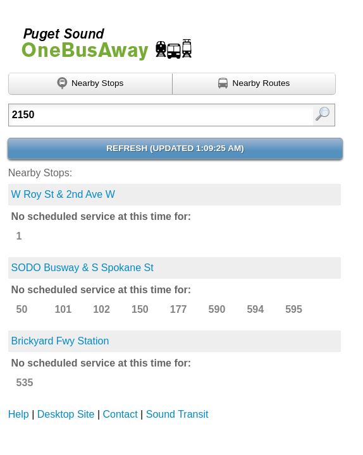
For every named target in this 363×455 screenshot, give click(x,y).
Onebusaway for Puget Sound (101, 39)
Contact (120, 414)
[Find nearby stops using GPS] (90, 84)
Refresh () (175, 148)
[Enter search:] (149, 115)
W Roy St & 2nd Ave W (63, 194)
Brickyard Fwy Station (60, 341)
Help (18, 414)
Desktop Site (66, 414)
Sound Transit (177, 414)
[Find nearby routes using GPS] (254, 84)
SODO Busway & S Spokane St (82, 267)
